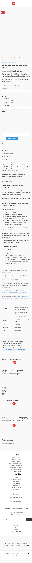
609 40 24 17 (28, 508)
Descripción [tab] (5, 153)
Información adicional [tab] (7, 156)
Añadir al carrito (12, 141)
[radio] (4, 118)
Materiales (4, 91)
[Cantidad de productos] (3, 141)
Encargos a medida (16, 484)
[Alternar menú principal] (13, 3)
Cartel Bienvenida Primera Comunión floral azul (13, 303)
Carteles (6, 61)
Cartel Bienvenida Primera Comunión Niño (20, 301)
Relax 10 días (6, 102)
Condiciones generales (16, 490)
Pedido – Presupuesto (16, 534)
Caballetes (16, 544)
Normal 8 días (8, 104)
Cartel (6, 147)
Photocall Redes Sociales (16, 472)
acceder (8, 348)
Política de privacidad (16, 494)
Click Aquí (17, 283)
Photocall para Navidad (16, 474)
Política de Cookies (9, 546)
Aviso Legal (16, 492)
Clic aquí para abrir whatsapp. (16, 515)
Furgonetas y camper (16, 463)
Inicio (3, 61)
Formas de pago (16, 488)
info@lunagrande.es (16, 504)
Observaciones (5, 135)
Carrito (16, 532)
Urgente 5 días (8, 106)
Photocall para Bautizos (16, 468)
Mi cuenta (16, 528)
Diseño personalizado (16, 482)
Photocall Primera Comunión (16, 466)
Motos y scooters (16, 464)
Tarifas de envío (16, 486)
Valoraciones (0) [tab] (6, 159)
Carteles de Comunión (13, 61)
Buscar (28, 523)
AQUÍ (9, 290)
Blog (16, 530)
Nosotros (16, 480)
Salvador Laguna (16, 559)
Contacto (16, 536)
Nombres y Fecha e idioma (8, 108)
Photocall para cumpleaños (16, 470)
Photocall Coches (16, 461)
